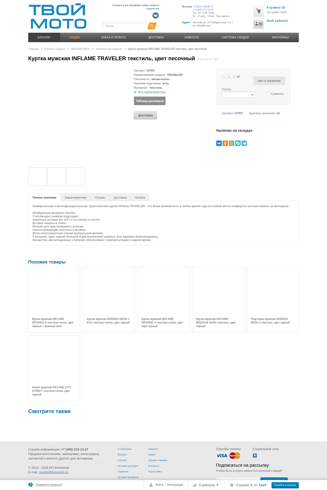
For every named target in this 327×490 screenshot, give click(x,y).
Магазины (280, 37)
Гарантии (123, 471)
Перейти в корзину (285, 485)
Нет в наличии (269, 81)
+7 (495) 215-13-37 (203, 9)
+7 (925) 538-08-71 (203, 6)
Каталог (44, 37)
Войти (160, 484)
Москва (187, 6)
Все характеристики (151, 92)
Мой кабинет (277, 20)
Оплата (140, 197)
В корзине (243, 485)
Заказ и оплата (113, 37)
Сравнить (277, 93)
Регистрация (175, 484)
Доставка (156, 37)
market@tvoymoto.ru (53, 472)
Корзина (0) (276, 7)
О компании (124, 449)
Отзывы (100, 197)
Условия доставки (128, 466)
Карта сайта (155, 471)
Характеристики (75, 197)
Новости (191, 37)
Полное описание (44, 197)
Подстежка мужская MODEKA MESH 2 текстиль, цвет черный (270, 320)
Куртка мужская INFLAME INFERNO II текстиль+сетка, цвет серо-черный (162, 322)
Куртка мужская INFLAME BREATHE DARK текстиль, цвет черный (216, 322)
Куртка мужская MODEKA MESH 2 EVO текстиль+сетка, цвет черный (108, 320)
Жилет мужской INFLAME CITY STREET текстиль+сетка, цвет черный (51, 391)
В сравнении (207, 485)
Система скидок (235, 37)
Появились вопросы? (49, 484)
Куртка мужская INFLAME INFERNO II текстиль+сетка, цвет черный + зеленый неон (53, 322)
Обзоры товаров (157, 460)
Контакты (153, 466)
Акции (151, 454)
